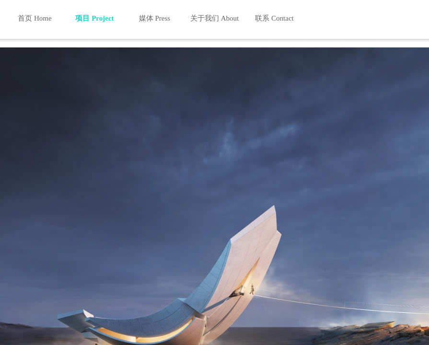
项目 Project (94, 18)
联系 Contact (274, 18)
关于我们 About (214, 18)
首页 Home (34, 18)
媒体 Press (154, 18)
